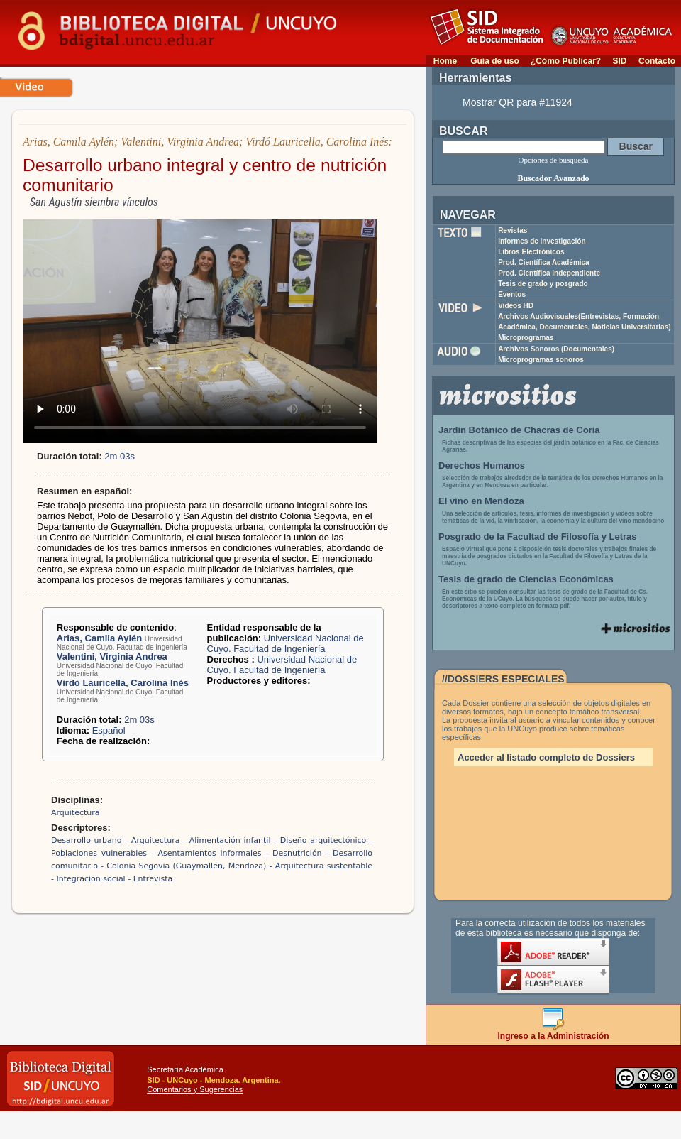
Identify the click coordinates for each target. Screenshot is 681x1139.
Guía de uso (494, 61)
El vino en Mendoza (481, 501)
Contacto (656, 61)
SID (619, 61)
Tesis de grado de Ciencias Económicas (526, 579)
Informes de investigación (541, 241)
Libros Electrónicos (531, 252)
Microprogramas (525, 338)
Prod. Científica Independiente (549, 273)
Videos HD (515, 306)
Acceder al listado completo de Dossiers (546, 757)
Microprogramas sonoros (541, 360)
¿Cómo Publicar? (566, 61)
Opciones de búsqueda (554, 160)
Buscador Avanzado (553, 178)
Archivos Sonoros (556, 349)
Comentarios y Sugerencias (195, 1089)
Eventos (512, 294)
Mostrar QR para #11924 (517, 102)
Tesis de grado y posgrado (543, 284)
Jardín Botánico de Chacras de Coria (519, 430)
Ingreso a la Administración (553, 1032)
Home (445, 61)
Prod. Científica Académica (543, 262)
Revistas (512, 230)
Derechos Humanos (481, 465)
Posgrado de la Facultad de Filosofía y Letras (537, 536)
